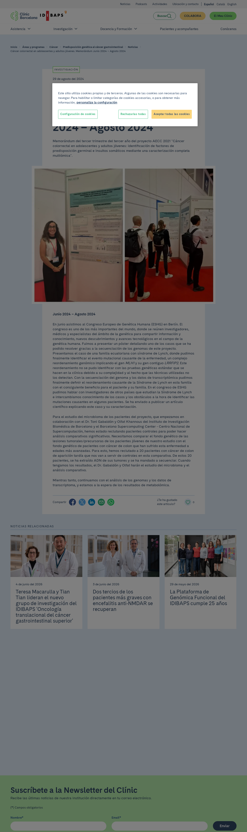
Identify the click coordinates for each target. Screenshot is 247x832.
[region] (125, 104)
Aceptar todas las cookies (172, 114)
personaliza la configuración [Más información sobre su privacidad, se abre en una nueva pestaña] (97, 102)
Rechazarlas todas (133, 114)
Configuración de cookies (78, 114)
